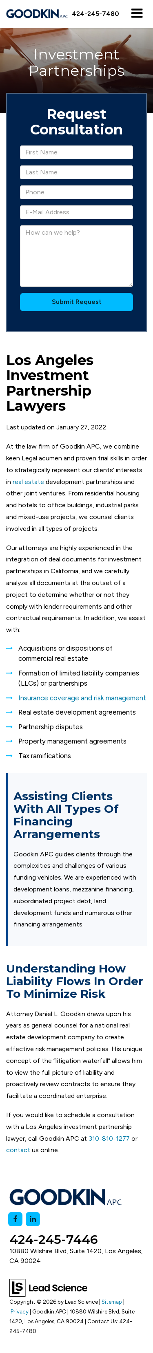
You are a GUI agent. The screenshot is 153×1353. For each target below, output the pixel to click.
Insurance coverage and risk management (82, 698)
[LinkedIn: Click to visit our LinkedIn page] (33, 1219)
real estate (28, 482)
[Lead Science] (48, 1287)
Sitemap (112, 1301)
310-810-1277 (109, 1138)
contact (18, 1150)
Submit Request (77, 302)
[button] (95, 13)
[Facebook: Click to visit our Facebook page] (15, 1219)
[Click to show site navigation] (137, 14)
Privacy (20, 1311)
